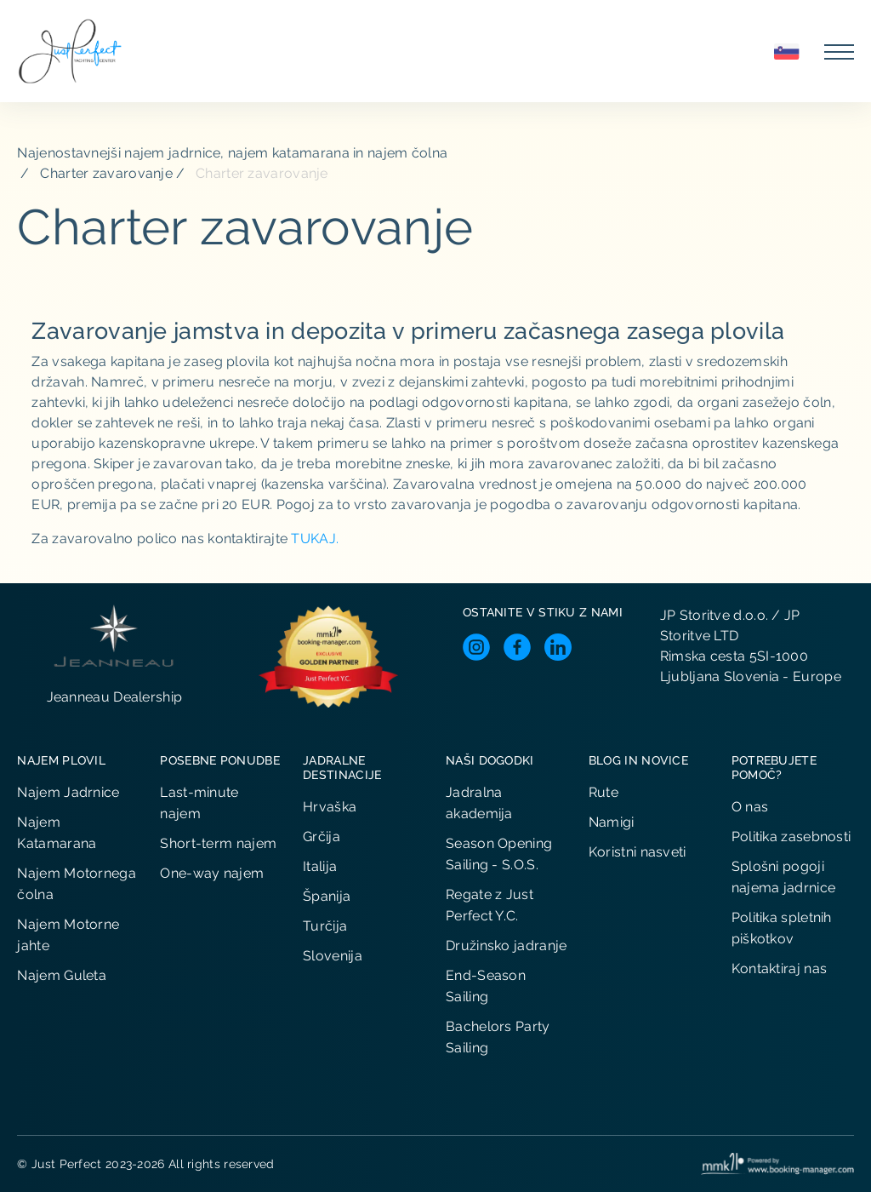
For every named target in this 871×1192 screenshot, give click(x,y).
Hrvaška (329, 807)
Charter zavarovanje (106, 173)
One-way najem (212, 873)
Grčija (321, 836)
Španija (326, 896)
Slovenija (332, 956)
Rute (603, 792)
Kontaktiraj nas (780, 968)
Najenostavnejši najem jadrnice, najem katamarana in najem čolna (232, 153)
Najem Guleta (61, 975)
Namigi (612, 822)
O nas (750, 807)
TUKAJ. (315, 538)
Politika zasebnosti (791, 836)
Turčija (325, 926)
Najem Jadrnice (68, 792)
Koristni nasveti (637, 852)
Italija (320, 866)
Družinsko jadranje (506, 945)
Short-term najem (218, 843)
